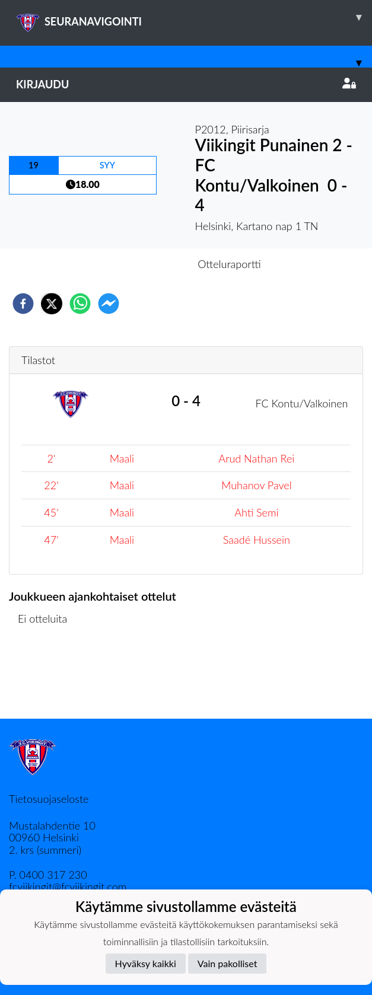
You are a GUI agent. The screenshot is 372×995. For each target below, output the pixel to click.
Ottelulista (47, 678)
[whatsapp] (80, 303)
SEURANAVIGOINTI (194, 17)
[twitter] (51, 303)
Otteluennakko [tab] (145, 263)
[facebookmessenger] (108, 303)
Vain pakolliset (227, 963)
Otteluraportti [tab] (229, 263)
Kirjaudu (186, 84)
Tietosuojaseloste (48, 798)
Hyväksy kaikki (145, 963)
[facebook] (23, 303)
